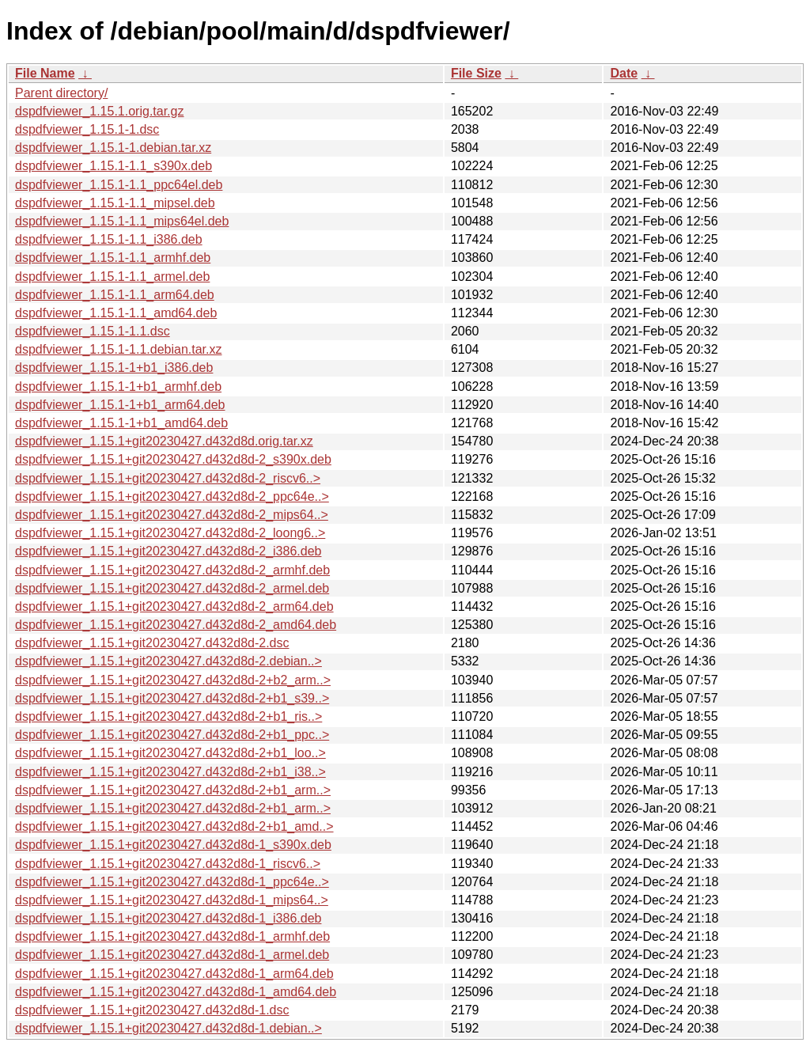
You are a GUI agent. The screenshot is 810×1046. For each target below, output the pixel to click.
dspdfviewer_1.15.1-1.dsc (87, 129)
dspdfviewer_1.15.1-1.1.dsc (92, 331)
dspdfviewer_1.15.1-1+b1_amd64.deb (121, 423)
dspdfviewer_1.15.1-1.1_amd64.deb (116, 313)
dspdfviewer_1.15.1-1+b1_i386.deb (114, 367)
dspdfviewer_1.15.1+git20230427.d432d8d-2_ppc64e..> (172, 496)
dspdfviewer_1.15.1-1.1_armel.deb (112, 276)
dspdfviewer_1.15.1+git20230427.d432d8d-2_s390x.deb (173, 459)
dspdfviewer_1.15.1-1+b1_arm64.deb (120, 404)
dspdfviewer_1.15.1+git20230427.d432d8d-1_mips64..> (171, 900)
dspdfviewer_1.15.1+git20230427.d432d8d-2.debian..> (168, 661)
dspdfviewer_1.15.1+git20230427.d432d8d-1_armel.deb (172, 954)
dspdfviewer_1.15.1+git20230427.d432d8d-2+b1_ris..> (168, 716)
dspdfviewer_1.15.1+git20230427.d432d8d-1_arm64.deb (174, 973)
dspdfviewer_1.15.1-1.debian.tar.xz (113, 147)
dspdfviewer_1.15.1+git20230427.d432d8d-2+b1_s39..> (172, 698)
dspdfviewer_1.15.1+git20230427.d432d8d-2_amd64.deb (175, 624)
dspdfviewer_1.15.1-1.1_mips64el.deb (122, 221)
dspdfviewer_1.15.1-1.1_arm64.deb (114, 294)
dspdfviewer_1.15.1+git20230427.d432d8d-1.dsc (152, 1010)
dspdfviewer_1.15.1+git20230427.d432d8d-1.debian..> (168, 1028)
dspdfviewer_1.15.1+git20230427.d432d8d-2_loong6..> (170, 533)
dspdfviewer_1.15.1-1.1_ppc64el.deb (118, 184)
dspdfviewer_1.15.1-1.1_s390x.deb (113, 165)
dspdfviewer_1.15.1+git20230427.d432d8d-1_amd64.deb (175, 992)
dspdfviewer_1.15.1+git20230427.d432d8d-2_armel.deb (172, 588)
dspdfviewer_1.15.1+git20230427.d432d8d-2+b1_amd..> (174, 826)
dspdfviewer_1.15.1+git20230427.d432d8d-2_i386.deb (168, 551)
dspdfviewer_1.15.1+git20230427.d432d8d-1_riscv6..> (167, 863)
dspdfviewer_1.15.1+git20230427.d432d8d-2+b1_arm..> (173, 790)
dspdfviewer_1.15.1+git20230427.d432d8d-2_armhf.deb (172, 570)
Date (624, 73)
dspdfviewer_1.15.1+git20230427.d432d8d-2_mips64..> (171, 514)
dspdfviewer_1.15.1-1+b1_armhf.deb (118, 386)
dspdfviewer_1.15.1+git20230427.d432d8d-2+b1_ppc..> (172, 734)
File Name (45, 73)
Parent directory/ (61, 93)
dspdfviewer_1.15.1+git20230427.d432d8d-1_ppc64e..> (172, 882)
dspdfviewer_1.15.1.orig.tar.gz (99, 111)
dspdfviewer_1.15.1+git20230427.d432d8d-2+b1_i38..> (170, 772)
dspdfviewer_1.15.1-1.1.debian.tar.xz (118, 349)
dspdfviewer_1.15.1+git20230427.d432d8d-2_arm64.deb (174, 606)
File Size (476, 73)
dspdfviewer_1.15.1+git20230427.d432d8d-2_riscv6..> (167, 478)
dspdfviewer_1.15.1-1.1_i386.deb (108, 239)
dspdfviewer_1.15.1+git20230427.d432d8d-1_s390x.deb (173, 844)
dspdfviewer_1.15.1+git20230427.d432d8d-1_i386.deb (168, 918)
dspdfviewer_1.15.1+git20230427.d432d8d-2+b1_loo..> (170, 753)
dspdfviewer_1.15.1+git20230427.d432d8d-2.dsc (152, 643)
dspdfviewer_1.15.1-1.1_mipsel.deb (115, 203)
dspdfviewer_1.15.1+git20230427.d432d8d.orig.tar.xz (164, 441)
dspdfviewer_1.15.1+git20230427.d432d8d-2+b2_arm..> (173, 680)
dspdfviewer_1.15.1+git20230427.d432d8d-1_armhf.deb (172, 936)
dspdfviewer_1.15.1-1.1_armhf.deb (112, 257)
